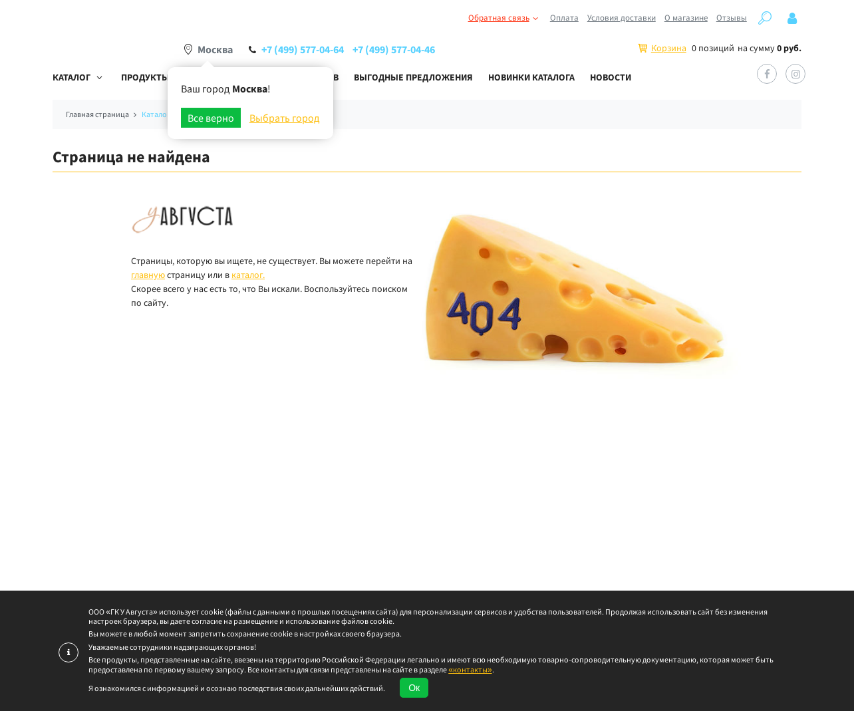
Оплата (564, 17)
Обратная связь (504, 18)
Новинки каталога (531, 77)
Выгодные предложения (413, 77)
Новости (610, 77)
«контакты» (470, 669)
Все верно (211, 117)
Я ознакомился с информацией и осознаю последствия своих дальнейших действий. (236, 688)
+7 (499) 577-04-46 (394, 49)
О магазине (686, 17)
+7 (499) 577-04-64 (302, 49)
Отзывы (731, 17)
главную (148, 275)
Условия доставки (621, 17)
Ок (414, 687)
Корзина (668, 48)
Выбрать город (284, 117)
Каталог (71, 77)
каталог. (248, 275)
